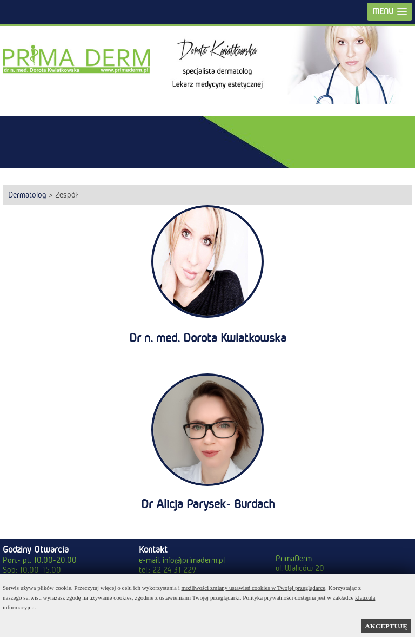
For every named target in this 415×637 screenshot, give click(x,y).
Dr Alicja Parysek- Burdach (208, 504)
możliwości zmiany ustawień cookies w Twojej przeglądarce (254, 588)
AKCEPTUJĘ (386, 626)
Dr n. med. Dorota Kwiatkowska (207, 338)
